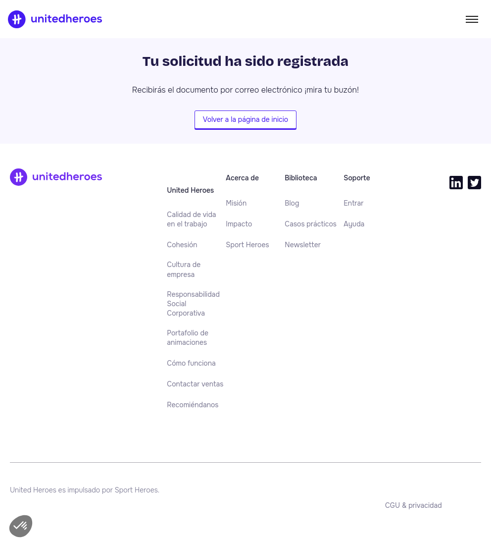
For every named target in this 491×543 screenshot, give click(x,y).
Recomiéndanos (192, 404)
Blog (292, 203)
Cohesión (182, 244)
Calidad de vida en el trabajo (191, 219)
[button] (21, 526)
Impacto (239, 223)
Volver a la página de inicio (245, 119)
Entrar (353, 203)
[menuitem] (196, 219)
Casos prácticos (311, 223)
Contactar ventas (195, 384)
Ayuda (354, 223)
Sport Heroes (247, 244)
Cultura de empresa (183, 269)
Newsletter (303, 244)
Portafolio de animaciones (187, 337)
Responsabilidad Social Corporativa (193, 304)
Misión (236, 203)
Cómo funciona (191, 363)
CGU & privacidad (413, 505)
